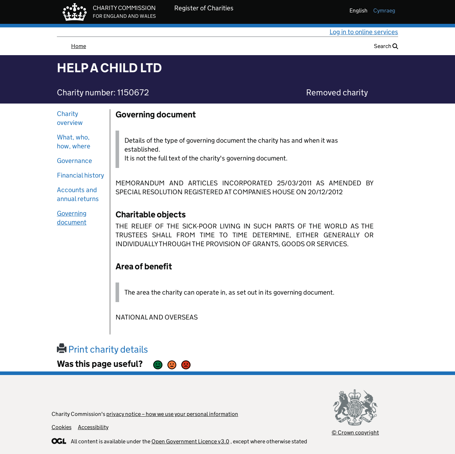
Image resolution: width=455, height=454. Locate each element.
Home (78, 46)
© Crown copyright (355, 432)
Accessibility (93, 427)
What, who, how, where (73, 141)
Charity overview (70, 118)
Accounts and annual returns (78, 194)
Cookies (61, 427)
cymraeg (384, 10)
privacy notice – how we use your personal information (172, 414)
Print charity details (102, 349)
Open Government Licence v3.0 (190, 441)
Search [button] (386, 46)
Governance (74, 161)
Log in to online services (364, 32)
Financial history (80, 175)
